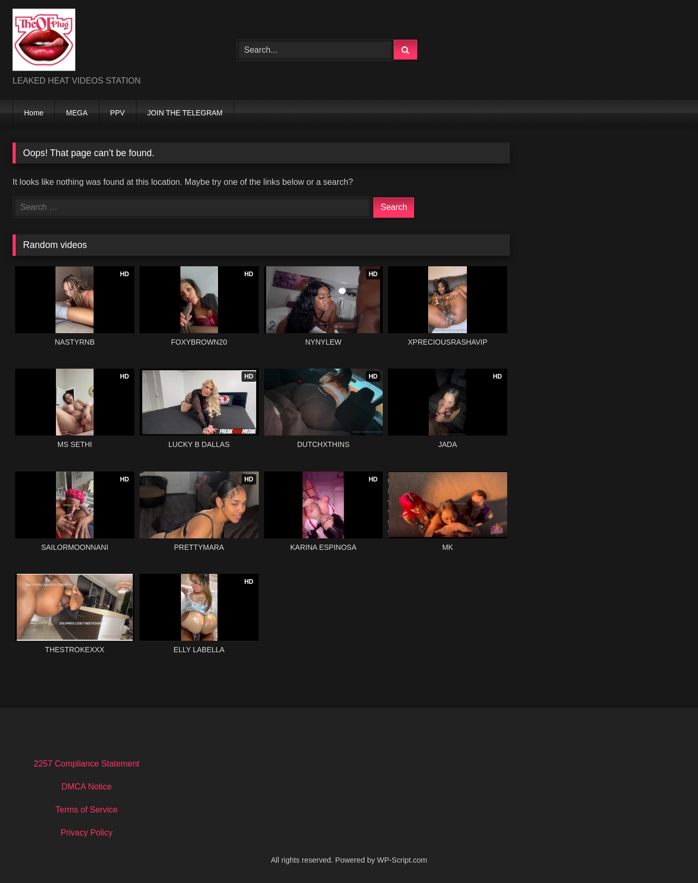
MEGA (76, 113)
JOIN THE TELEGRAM (185, 113)
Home (33, 113)
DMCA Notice (87, 786)
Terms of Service (86, 809)
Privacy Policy (87, 832)
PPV (117, 113)
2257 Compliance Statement (87, 763)
